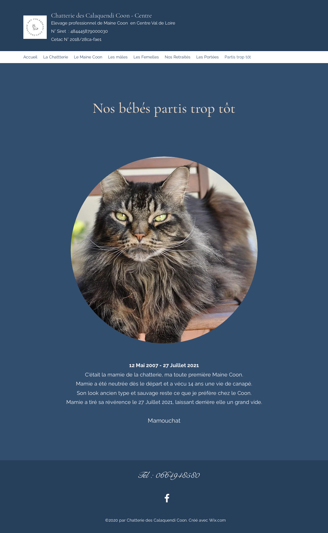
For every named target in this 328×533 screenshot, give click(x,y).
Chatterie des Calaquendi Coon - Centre (101, 15)
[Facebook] (167, 498)
